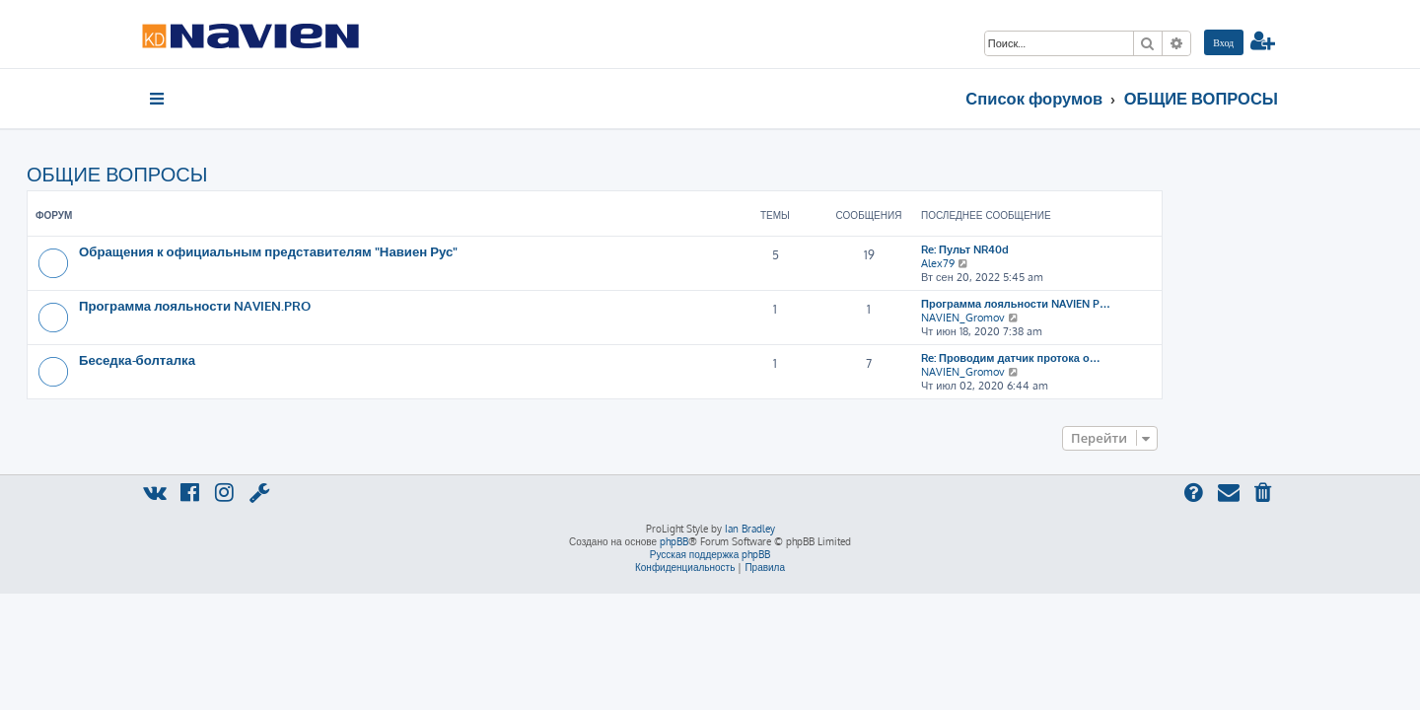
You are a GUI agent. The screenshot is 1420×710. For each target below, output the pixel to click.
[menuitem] (1223, 42)
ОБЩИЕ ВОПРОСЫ (232, 173)
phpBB (674, 541)
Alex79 (1053, 263)
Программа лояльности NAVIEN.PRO (310, 305)
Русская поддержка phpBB (710, 554)
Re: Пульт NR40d (1080, 249)
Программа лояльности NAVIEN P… (1131, 304)
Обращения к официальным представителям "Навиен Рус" (383, 251)
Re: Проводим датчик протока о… (1126, 358)
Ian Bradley (750, 528)
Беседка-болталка (252, 359)
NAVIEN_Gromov (1078, 317)
